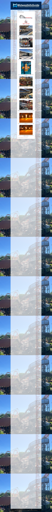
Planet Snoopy (37, 318)
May (13, 22)
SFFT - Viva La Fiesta (38, 384)
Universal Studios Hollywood (37, 466)
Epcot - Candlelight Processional (38, 199)
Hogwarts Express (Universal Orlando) (14, 39)
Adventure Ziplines (37, 101)
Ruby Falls (37, 338)
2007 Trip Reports (37, 28)
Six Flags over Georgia (37, 415)
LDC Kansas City (37, 276)
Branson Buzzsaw (37, 130)
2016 (13, 60)
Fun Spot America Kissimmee (37, 213)
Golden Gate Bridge (38, 224)
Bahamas (37, 114)
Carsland (37, 145)
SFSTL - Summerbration (37, 396)
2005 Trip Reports (37, 25)
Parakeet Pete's (37, 314)
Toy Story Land (37, 462)
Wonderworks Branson (37, 501)
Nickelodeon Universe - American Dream (38, 303)
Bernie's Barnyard (37, 117)
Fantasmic (37, 204)
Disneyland (37, 184)
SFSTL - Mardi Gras (38, 391)
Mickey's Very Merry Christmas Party (38, 292)
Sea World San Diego (38, 379)
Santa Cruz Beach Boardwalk (37, 343)
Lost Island (37, 281)
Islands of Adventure (14, 43)
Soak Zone (37, 434)
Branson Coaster (37, 131)
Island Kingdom (37, 248)
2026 (13, 11)
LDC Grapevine (37, 275)
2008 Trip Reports (37, 29)
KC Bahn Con (37, 259)
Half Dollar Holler (37, 228)
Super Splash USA (38, 451)
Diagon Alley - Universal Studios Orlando (14, 35)
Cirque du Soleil (37, 154)
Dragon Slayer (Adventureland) (14, 54)
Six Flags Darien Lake (38, 403)
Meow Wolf (37, 290)
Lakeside (37, 273)
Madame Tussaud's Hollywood (38, 285)
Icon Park (37, 244)
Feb (13, 25)
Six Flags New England (37, 414)
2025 (13, 12)
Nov (13, 17)
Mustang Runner (37, 299)
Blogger (37, 510)
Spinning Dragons (37, 439)
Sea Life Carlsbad (37, 371)
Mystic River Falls (37, 300)
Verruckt (36, 470)
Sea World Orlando (38, 377)
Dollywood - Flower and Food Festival (38, 186)
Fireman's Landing (37, 206)
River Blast (37, 330)
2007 (13, 68)
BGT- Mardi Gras (37, 118)
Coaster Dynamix (37, 158)
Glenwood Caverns (38, 222)
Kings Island (37, 268)
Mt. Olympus (37, 297)
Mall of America (37, 288)
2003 (13, 71)
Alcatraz (36, 106)
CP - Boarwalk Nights (38, 167)
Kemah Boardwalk (37, 260)
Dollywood (37, 185)
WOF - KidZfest (37, 489)
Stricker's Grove (37, 450)
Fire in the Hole (37, 205)
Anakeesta (37, 108)
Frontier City (37, 211)
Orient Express (37, 311)
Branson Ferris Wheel (38, 132)
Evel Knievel (37, 202)
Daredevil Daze (37, 170)
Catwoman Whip (37, 147)
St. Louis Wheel (14, 28)
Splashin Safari (37, 442)
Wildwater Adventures (38, 476)
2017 (13, 59)
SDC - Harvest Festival (37, 355)
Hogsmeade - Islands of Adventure (14, 41)
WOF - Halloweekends (37, 486)
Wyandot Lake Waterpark (37, 504)
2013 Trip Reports (37, 36)
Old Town (37, 310)
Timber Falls (37, 459)
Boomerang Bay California (37, 125)
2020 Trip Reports (37, 45)
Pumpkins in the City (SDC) (14, 44)
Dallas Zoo (37, 169)
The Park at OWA (37, 458)
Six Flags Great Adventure (37, 408)
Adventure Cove (37, 100)
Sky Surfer (37, 422)
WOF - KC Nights (37, 488)
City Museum (37, 155)
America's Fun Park (38, 107)
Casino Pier (37, 146)
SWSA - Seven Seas (38, 453)
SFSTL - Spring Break (38, 394)
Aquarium (37, 109)
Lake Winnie (37, 272)
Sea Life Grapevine (38, 372)
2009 (13, 66)
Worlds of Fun (37, 502)
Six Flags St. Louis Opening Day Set (14, 50)
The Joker (37, 456)
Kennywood (37, 263)
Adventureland (37, 102)
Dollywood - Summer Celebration (38, 189)
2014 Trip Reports (37, 37)
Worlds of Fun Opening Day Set (14, 48)
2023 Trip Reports (37, 49)
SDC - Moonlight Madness (37, 358)
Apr (13, 23)
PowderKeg (37, 321)
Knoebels (37, 269)
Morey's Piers (37, 294)
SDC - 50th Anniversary (37, 348)
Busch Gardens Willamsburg (37, 139)
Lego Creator (37, 277)
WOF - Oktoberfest (38, 492)
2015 (13, 61)
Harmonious (37, 230)
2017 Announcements (38, 72)
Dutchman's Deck (37, 195)
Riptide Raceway (37, 329)
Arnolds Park (37, 112)
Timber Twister (37, 460)
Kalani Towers (37, 257)
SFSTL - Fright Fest (38, 388)
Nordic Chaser (37, 307)
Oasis (36, 11)
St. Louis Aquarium (14, 27)
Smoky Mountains (37, 428)
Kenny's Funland (37, 262)
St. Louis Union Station (25, 137)
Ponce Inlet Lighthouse (37, 320)
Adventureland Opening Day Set (14, 52)
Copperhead (37, 164)
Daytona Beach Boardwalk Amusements (37, 172)
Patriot (36, 315)
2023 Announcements (38, 88)
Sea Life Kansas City (38, 373)
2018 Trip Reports (37, 76)
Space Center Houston (37, 438)
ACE (36, 98)
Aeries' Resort (37, 104)
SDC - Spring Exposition (37, 362)
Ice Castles (37, 243)
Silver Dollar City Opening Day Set (14, 46)
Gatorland (37, 217)
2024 (13, 13)
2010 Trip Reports (37, 32)
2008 (13, 67)
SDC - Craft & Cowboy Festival (37, 353)
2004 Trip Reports (37, 24)
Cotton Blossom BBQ (38, 165)
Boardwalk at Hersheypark (37, 121)
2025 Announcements (38, 94)
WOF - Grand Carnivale (37, 483)
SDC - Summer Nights (38, 368)
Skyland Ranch (37, 423)
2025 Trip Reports (37, 95)
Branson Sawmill (37, 133)
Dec (13, 16)
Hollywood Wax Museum (37, 235)
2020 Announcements (38, 80)
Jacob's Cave (37, 250)
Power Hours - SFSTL (38, 322)
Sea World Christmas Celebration (38, 376)
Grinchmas (37, 227)
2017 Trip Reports (37, 41)
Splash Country (37, 441)
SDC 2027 (37, 12)
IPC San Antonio (37, 247)
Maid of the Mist (37, 287)
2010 (13, 65)
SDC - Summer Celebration (37, 366)
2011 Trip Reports (37, 33)
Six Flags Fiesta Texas (38, 407)
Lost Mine (37, 282)
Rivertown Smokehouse (37, 333)
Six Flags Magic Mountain (37, 412)
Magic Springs (37, 286)
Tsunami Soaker (37, 463)
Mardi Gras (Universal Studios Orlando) (14, 32)
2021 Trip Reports (21, 137)
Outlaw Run (37, 312)
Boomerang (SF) (37, 124)
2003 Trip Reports (37, 23)
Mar (13, 24)
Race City (37, 325)
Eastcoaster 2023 (37, 196)
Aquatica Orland (37, 111)
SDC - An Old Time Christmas (38, 349)
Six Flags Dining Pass (38, 404)
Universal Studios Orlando (14, 37)
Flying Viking (37, 207)
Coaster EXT (37, 159)
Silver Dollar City (37, 17)
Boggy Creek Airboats (38, 122)
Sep (13, 19)
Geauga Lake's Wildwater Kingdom (38, 219)
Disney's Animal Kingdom (37, 179)
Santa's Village (37, 345)
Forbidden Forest (37, 208)
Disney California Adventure (37, 177)
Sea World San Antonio (37, 378)
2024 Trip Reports (37, 92)
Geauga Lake (37, 218)
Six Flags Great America (37, 410)
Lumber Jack (37, 283)
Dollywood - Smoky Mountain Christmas (38, 187)
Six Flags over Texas (38, 416)
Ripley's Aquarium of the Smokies (38, 327)
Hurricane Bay (37, 237)
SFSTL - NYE (37, 392)
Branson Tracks (37, 134)
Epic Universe (37, 201)
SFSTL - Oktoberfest (38, 393)
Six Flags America (37, 402)
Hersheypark (37, 233)
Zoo (36, 507)
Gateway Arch (14, 30)
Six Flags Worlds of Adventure (38, 420)
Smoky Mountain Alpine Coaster (37, 426)
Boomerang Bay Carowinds (37, 127)
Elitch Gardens (37, 197)
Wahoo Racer (37, 471)
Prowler (36, 324)
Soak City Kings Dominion (37, 430)
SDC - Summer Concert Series (37, 367)
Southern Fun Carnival (37, 435)
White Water (37, 20)
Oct (13, 18)
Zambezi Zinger (37, 505)
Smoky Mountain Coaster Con (37, 427)
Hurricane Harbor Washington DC (37, 242)
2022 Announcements (38, 85)
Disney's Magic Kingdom (37, 183)
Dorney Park (37, 190)
